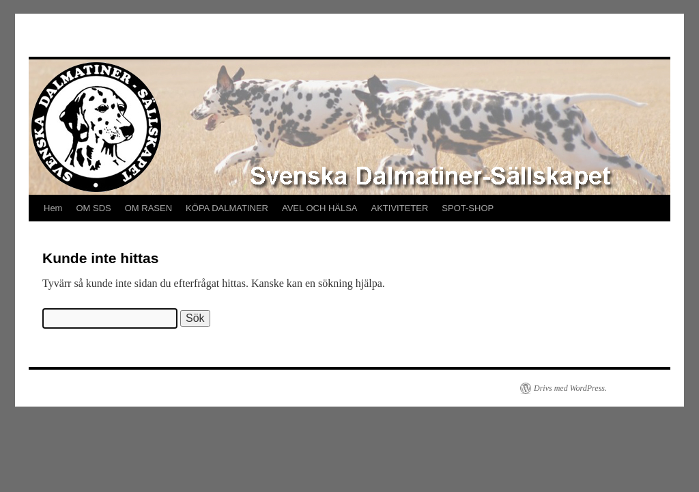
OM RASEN (148, 208)
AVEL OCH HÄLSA (320, 208)
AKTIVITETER (400, 208)
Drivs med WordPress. (570, 388)
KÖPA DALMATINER (227, 208)
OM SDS (93, 208)
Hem (53, 208)
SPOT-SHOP (468, 208)
